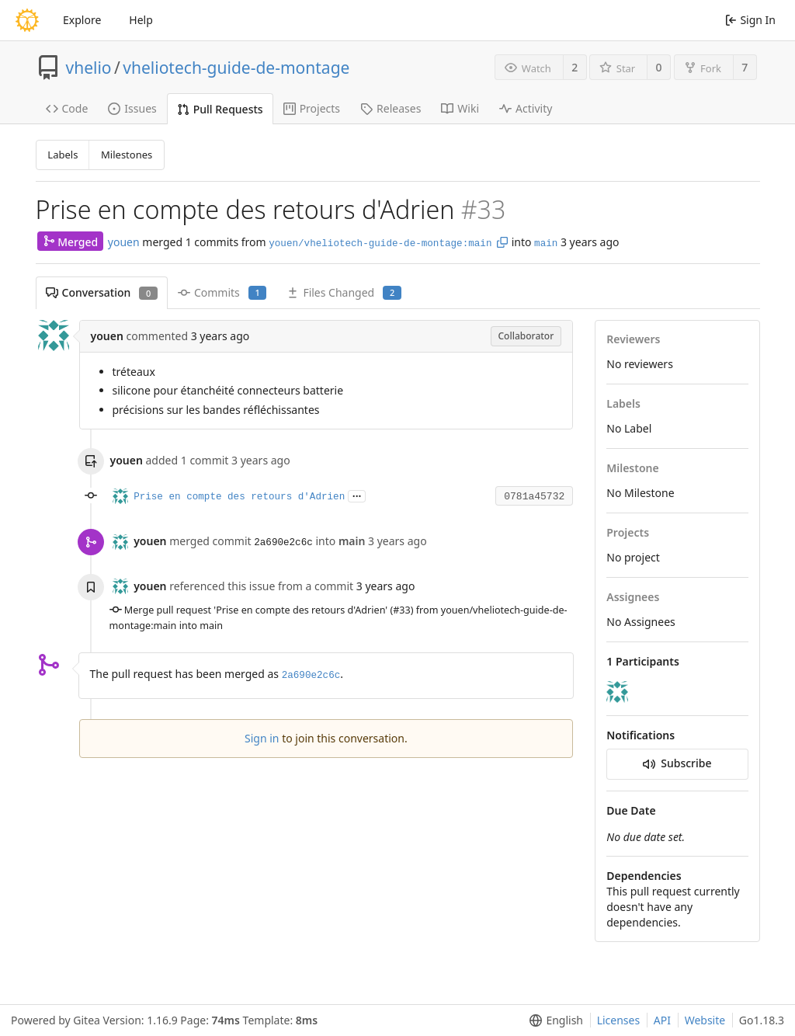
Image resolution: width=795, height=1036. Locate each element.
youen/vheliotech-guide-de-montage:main (380, 243)
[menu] (553, 1020)
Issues (132, 108)
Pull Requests (220, 109)
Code (67, 108)
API (662, 1020)
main (545, 243)
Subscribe (677, 763)
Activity (525, 108)
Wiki (460, 108)
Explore (82, 19)
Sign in (262, 738)
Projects (311, 108)
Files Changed (343, 292)
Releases (390, 108)
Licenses (619, 1020)
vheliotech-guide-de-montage (236, 67)
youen (124, 242)
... (357, 495)
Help (141, 19)
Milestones (126, 155)
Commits (222, 292)
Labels (62, 155)
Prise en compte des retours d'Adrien (239, 497)
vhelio (89, 67)
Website (705, 1020)
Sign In (750, 19)
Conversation (102, 292)
